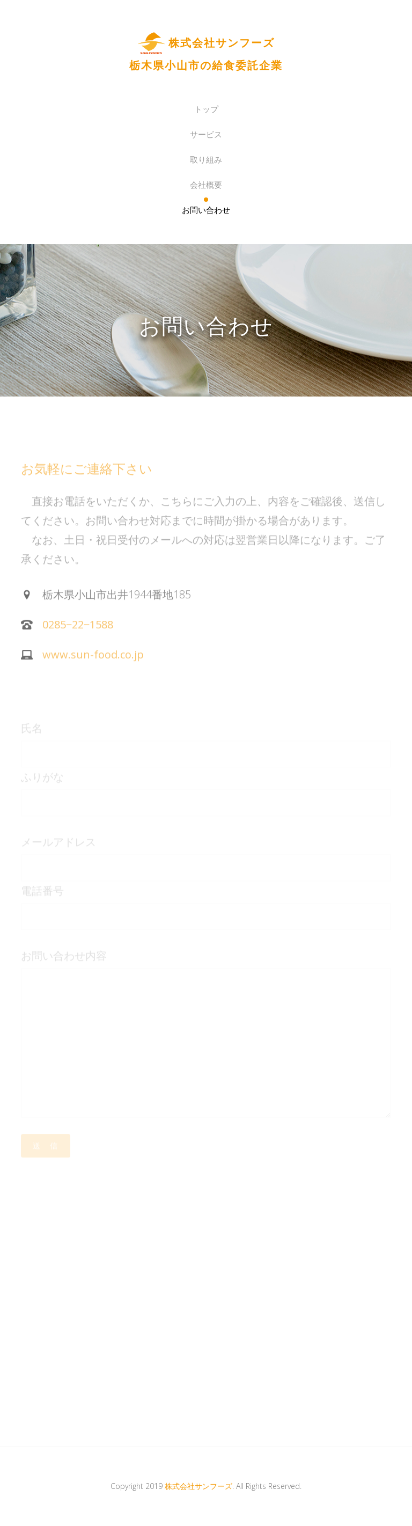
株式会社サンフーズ (198, 1486)
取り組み (206, 159)
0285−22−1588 (77, 632)
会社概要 (206, 184)
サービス (206, 134)
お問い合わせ (206, 209)
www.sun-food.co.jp (93, 662)
